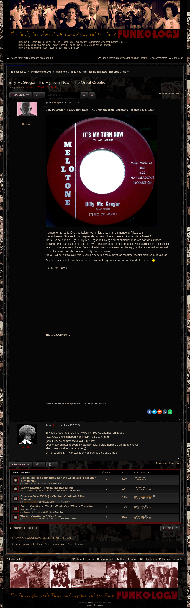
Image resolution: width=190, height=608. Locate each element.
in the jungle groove (32, 490)
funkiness (31, 87)
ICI (65, 452)
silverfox (54, 87)
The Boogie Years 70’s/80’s (72, 519)
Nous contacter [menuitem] (105, 559)
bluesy (140, 506)
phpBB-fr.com (98, 604)
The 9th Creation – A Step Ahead (41, 516)
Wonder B (42, 87)
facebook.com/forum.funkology (64, 47)
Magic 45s (58, 512)
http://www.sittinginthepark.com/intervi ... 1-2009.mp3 (77, 436)
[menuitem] (175, 58)
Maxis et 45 (57, 483)
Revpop (26, 124)
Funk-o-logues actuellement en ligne (43, 537)
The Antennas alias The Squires (64, 448)
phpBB (89, 602)
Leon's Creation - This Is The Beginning (46, 487)
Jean (26, 483)
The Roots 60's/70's (73, 490)
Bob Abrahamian (102, 432)
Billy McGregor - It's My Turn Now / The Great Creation (100, 71)
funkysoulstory (30, 502)
